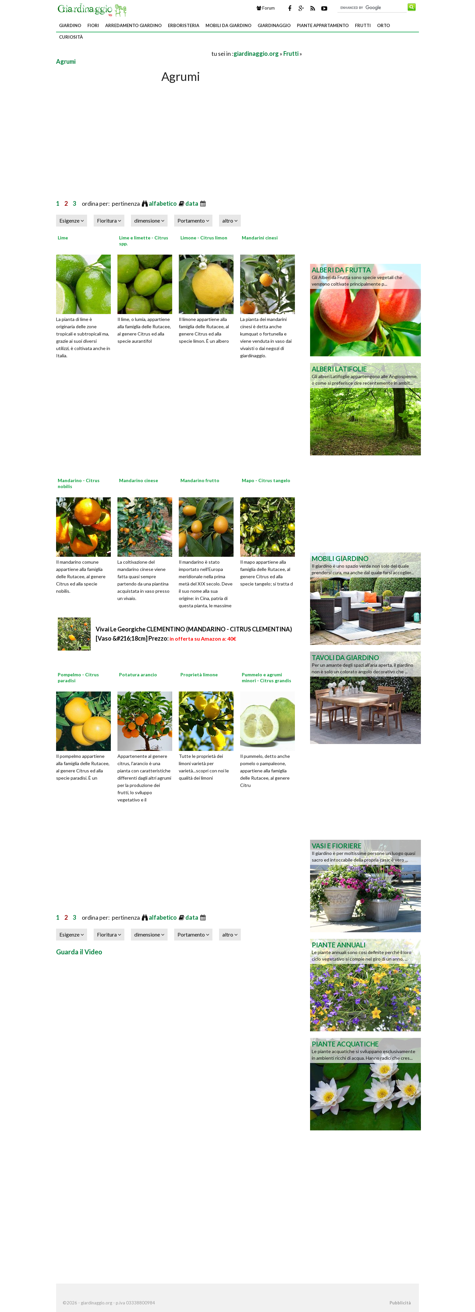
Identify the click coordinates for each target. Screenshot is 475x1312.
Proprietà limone (199, 674)
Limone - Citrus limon (203, 237)
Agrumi (66, 61)
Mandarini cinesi (260, 237)
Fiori (93, 25)
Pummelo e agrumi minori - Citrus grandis (266, 677)
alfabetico (163, 203)
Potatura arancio (138, 674)
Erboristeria (183, 25)
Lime (63, 237)
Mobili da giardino (228, 25)
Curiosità (71, 37)
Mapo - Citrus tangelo (266, 480)
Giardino (70, 25)
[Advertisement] (133, 53)
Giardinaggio (274, 25)
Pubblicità (400, 1302)
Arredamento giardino (133, 25)
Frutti (363, 25)
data (192, 203)
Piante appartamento (323, 25)
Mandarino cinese (138, 480)
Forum (266, 8)
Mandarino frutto (199, 480)
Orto (383, 25)
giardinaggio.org (256, 53)
